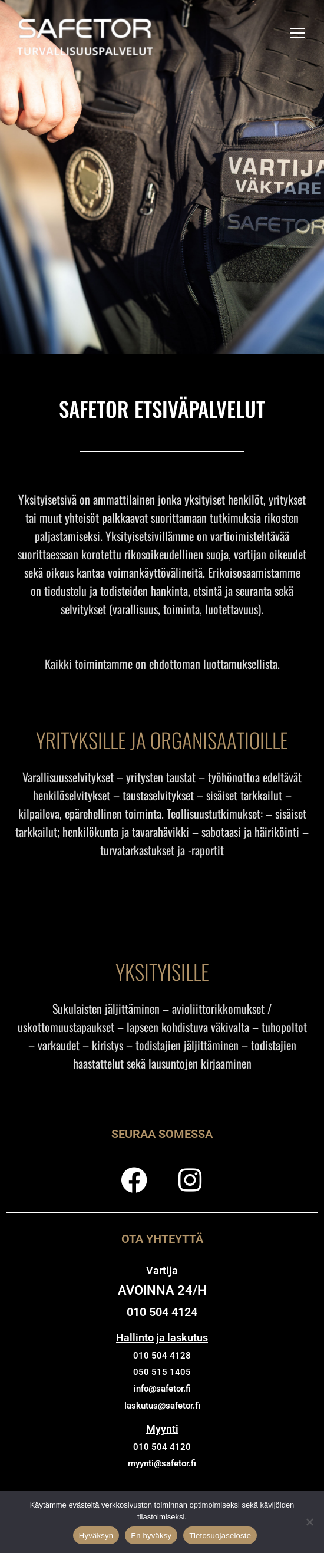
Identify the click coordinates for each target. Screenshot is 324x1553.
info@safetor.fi (162, 1388)
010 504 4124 (162, 1312)
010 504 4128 (162, 1355)
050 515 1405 (162, 1372)
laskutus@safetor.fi (162, 1405)
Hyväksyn (96, 1535)
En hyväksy (151, 1535)
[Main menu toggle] (298, 34)
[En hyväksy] (309, 1522)
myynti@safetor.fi (162, 1463)
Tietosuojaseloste (220, 1535)
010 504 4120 (162, 1447)
